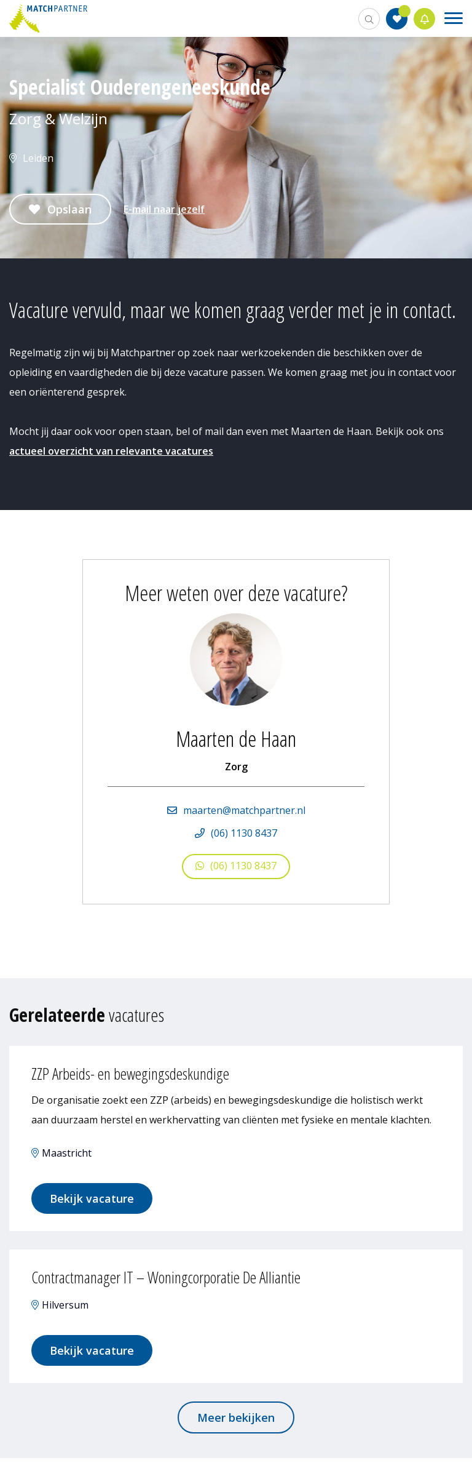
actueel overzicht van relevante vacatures (111, 451)
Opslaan (69, 209)
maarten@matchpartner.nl (244, 810)
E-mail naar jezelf (164, 209)
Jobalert (424, 19)
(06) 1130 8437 (244, 833)
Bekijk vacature (94, 1199)
